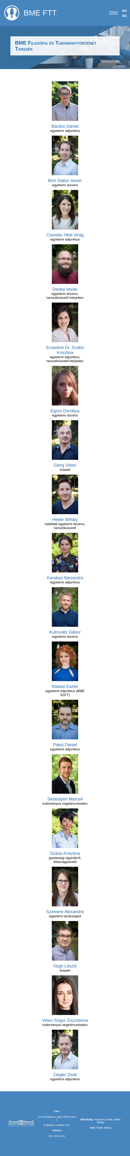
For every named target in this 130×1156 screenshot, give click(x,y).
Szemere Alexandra (65, 911)
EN (124, 16)
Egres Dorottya (65, 410)
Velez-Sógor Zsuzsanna (65, 1020)
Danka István (64, 289)
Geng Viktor (65, 465)
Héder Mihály (65, 519)
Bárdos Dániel (65, 126)
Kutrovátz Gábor (65, 632)
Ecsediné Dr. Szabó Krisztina (65, 350)
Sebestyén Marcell (65, 799)
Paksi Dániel (65, 744)
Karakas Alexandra (65, 577)
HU (124, 11)
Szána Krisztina (65, 853)
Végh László (65, 966)
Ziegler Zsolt (65, 1074)
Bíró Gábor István (65, 180)
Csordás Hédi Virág (65, 234)
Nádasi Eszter (65, 686)
